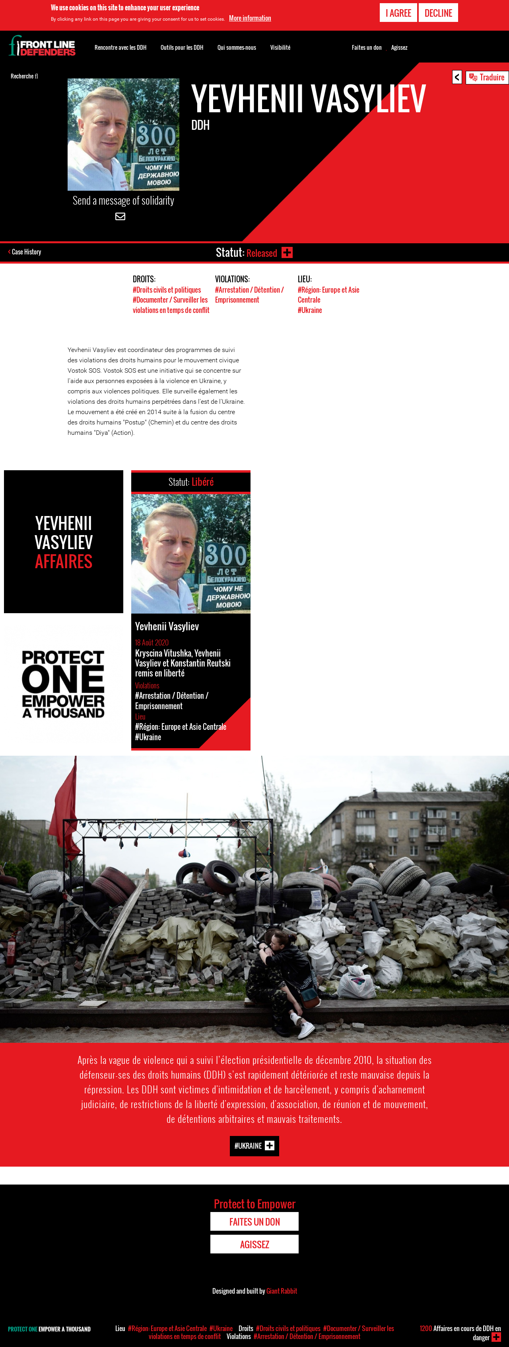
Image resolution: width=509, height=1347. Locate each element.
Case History (27, 252)
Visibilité (280, 47)
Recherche (24, 75)
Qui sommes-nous (237, 47)
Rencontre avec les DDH (120, 47)
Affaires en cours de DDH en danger (460, 1333)
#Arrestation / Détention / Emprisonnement (249, 295)
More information (250, 18)
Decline (438, 12)
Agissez (399, 47)
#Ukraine (310, 310)
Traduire (492, 76)
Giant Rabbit (281, 1290)
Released (261, 252)
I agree (398, 12)
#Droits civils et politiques (167, 290)
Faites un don (367, 47)
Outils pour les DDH (182, 47)
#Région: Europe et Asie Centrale (167, 1328)
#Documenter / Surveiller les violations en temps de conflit (171, 305)
